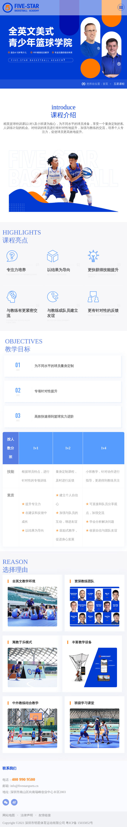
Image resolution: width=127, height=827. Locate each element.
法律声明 (27, 815)
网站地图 (9, 815)
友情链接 (44, 815)
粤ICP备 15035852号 (79, 823)
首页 (105, 83)
